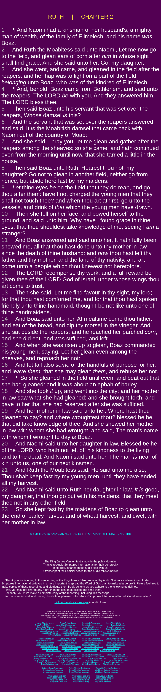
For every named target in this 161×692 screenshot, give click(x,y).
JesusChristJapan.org (115, 627)
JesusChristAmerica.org (66, 625)
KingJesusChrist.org (81, 682)
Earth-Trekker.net (113, 647)
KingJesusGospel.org (111, 633)
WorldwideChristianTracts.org (106, 670)
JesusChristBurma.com (43, 658)
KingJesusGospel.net (111, 649)
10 (4, 213)
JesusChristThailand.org (71, 631)
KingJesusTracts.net (103, 680)
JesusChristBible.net (69, 649)
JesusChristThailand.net (71, 647)
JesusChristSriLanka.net (115, 645)
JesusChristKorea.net (92, 643)
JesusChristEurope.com (91, 654)
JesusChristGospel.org (90, 633)
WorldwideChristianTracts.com (108, 668)
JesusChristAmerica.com (65, 656)
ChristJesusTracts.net (103, 676)
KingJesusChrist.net (103, 682)
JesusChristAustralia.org (93, 631)
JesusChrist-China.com (118, 660)
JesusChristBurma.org (91, 629)
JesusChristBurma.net (90, 645)
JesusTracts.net (90, 651)
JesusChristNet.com (119, 656)
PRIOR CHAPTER (95, 533)
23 (4, 509)
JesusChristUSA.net (43, 641)
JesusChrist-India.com (94, 660)
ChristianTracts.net (107, 651)
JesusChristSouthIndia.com (68, 660)
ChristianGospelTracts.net (53, 672)
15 (4, 345)
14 (4, 319)
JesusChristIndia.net (67, 645)
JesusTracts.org (90, 635)
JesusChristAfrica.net (45, 643)
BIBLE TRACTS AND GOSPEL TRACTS (55, 533)
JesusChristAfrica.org (45, 627)
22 (4, 489)
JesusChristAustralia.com (114, 662)
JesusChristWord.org (49, 633)
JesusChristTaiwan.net (49, 647)
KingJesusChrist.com (58, 682)
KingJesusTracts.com (58, 680)
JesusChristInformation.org (92, 625)
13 (4, 292)
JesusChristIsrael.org (45, 623)
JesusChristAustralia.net (93, 647)
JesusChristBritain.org (115, 623)
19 (4, 410)
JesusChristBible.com (70, 664)
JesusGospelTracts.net (105, 678)
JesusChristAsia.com (67, 654)
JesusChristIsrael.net (45, 639)
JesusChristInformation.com (93, 656)
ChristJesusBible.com (111, 664)
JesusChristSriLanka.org (115, 629)
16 (4, 365)
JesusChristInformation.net (92, 641)
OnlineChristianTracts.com (79, 668)
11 (4, 240)
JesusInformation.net (72, 651)
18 (4, 391)
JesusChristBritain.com (116, 654)
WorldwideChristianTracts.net (106, 672)
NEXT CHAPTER (120, 533)
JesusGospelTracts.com (56, 678)
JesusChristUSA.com (41, 656)
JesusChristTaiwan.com (46, 662)
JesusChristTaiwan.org (49, 631)
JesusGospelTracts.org (81, 678)
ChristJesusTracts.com (57, 676)
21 (4, 470)
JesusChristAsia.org (68, 623)
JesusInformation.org (72, 635)
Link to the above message (71, 602)
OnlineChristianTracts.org (79, 670)
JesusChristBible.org (69, 633)
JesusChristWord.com (49, 664)
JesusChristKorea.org (92, 627)
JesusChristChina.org (68, 627)
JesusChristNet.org (118, 625)
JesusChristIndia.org (67, 629)
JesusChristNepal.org (44, 629)
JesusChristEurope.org (91, 623)
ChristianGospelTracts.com (52, 668)
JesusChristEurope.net (91, 639)
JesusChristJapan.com (91, 662)
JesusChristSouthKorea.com (70, 658)
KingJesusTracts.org (81, 680)
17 (4, 378)
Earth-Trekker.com (119, 658)
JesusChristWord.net (50, 649)
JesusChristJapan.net (115, 643)
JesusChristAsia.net (68, 639)
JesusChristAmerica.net (66, 641)
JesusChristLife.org (53, 635)
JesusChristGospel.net (90, 649)
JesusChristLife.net (118, 641)
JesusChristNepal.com (42, 660)
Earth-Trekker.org (114, 631)
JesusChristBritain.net (114, 639)
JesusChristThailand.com (69, 662)
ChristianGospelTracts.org (53, 670)
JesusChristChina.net (68, 643)
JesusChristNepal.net (44, 645)
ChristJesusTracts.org (81, 676)
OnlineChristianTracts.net (79, 672)
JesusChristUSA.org (43, 625)
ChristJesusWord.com (91, 664)
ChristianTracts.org (107, 635)
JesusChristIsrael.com (44, 654)
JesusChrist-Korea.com (97, 658)
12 (4, 273)
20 (4, 443)
